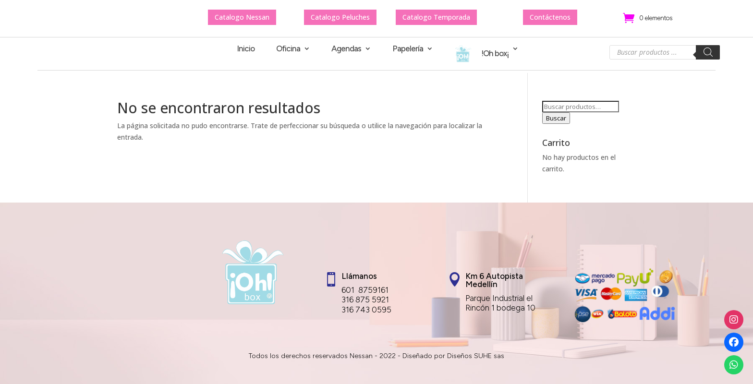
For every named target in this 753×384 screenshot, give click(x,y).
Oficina (288, 49)
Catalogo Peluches (340, 17)
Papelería (407, 49)
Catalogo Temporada (436, 17)
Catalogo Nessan (242, 17)
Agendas (346, 49)
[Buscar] (708, 52)
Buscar (556, 118)
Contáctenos (550, 17)
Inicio (246, 49)
